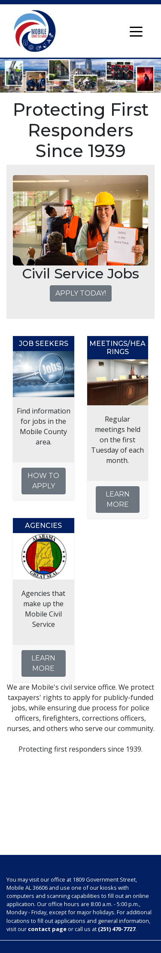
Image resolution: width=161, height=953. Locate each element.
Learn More (118, 499)
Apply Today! (80, 293)
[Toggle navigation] (136, 31)
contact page (47, 929)
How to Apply (43, 481)
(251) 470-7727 (116, 929)
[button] (23, 220)
